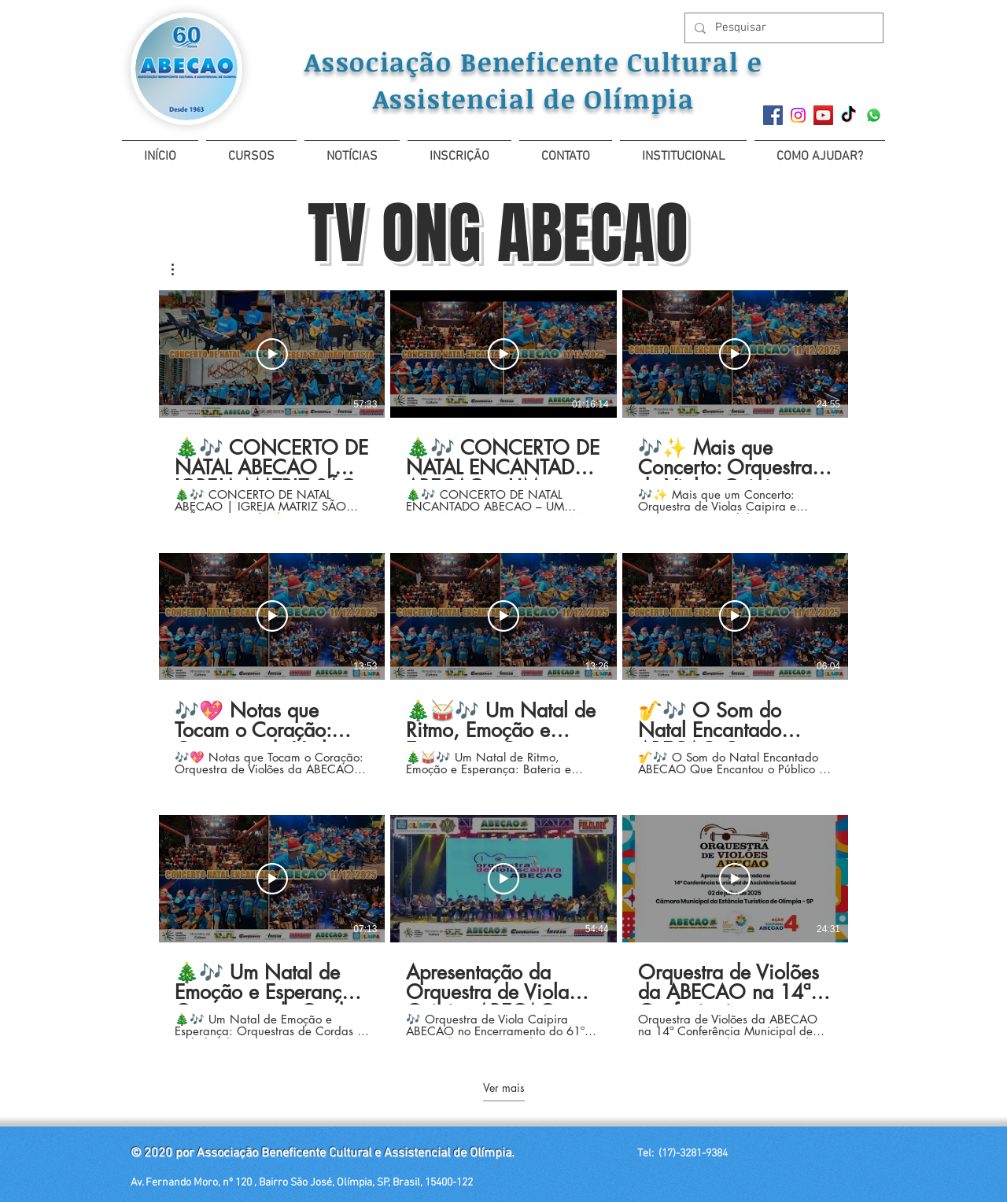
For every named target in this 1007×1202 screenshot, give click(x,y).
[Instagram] (798, 115)
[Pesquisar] (782, 27)
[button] (251, 150)
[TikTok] (848, 115)
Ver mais (504, 1088)
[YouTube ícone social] (823, 115)
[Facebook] (773, 115)
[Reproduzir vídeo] (272, 354)
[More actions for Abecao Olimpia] (181, 269)
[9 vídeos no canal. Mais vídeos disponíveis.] (503, 664)
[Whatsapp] (873, 115)
